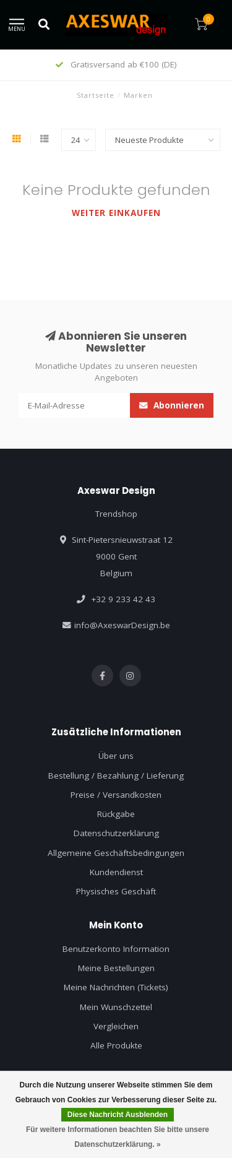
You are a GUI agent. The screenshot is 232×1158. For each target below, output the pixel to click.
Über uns (116, 755)
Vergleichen (116, 1026)
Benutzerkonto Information (116, 948)
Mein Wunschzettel (116, 1007)
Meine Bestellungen (116, 968)
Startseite (95, 95)
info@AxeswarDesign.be (122, 625)
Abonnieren (171, 405)
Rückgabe (116, 813)
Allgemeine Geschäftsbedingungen (116, 852)
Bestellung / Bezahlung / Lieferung (116, 775)
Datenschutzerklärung (116, 833)
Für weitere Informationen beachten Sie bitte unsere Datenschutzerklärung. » (117, 1137)
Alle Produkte (116, 1045)
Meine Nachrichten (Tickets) (116, 987)
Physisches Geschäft (116, 891)
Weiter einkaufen (116, 212)
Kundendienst (116, 872)
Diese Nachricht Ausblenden (117, 1114)
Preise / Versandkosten (116, 794)
